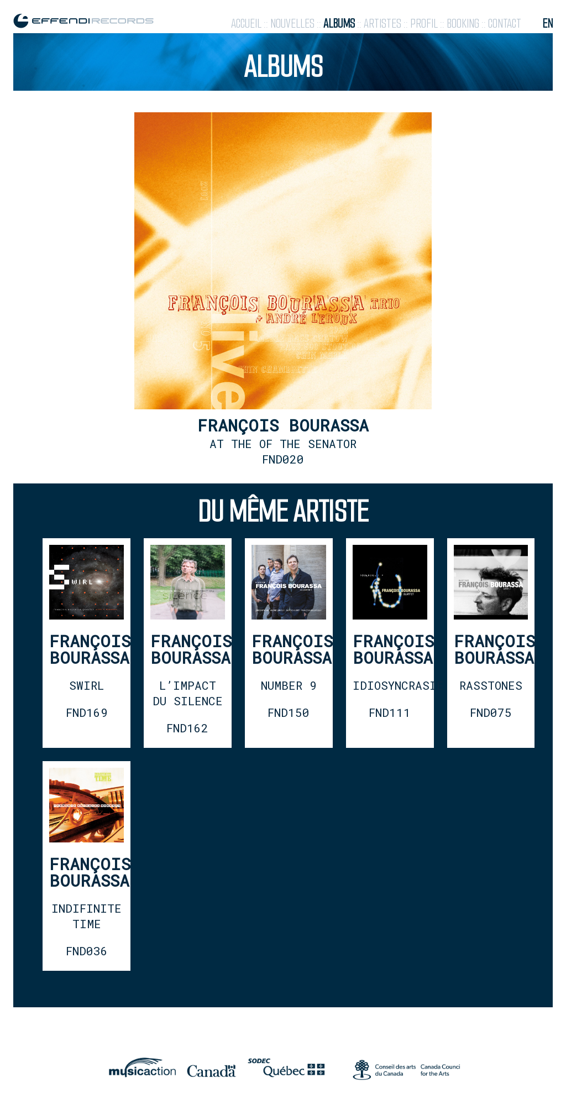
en (547, 23)
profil (424, 23)
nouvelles (292, 23)
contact (504, 23)
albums (339, 23)
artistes (382, 23)
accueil (246, 23)
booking (463, 23)
